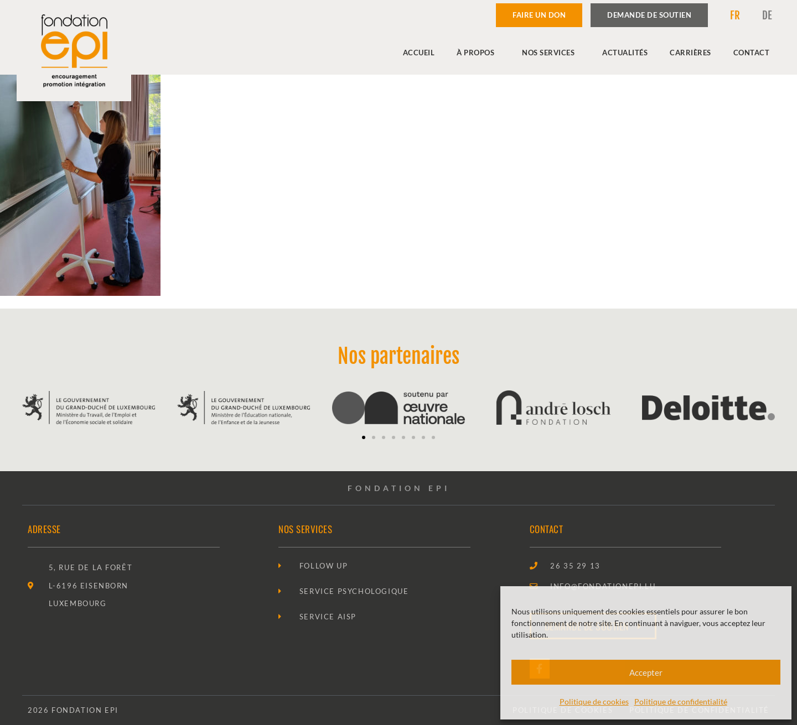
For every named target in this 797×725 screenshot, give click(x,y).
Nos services (551, 52)
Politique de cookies (594, 701)
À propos (478, 52)
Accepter (646, 672)
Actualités (625, 52)
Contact (751, 52)
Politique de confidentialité (680, 701)
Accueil (419, 52)
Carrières (690, 52)
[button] (363, 437)
